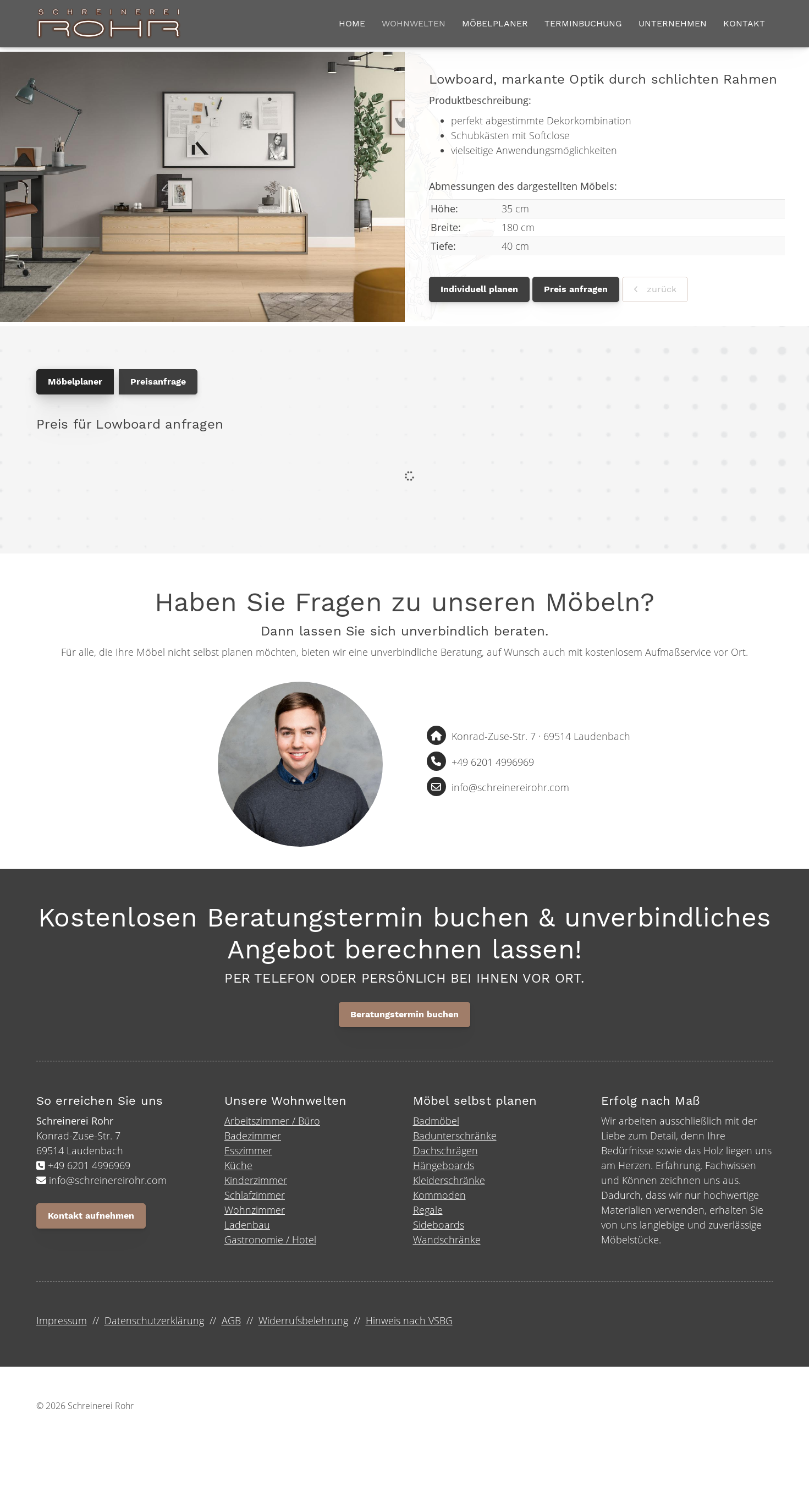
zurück (660, 291)
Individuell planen (479, 291)
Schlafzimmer (254, 1196)
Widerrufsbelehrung (303, 1322)
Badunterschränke (455, 1137)
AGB (231, 1322)
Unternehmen (673, 24)
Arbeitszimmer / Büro (272, 1122)
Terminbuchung (583, 24)
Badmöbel (436, 1122)
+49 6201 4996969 (493, 763)
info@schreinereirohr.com (510, 789)
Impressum (61, 1322)
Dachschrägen (445, 1152)
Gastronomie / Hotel (270, 1241)
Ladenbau (247, 1226)
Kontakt (744, 24)
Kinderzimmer (255, 1181)
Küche (238, 1167)
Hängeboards (443, 1167)
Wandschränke (447, 1241)
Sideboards (438, 1226)
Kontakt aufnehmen (91, 1217)
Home (352, 24)
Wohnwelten (413, 24)
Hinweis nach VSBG (409, 1322)
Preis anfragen (576, 291)
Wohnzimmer (254, 1211)
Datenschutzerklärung (154, 1322)
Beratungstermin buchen (404, 1016)
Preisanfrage (158, 383)
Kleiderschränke (449, 1181)
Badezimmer (252, 1137)
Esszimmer (248, 1152)
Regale (428, 1211)
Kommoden (439, 1196)
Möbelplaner (495, 24)
